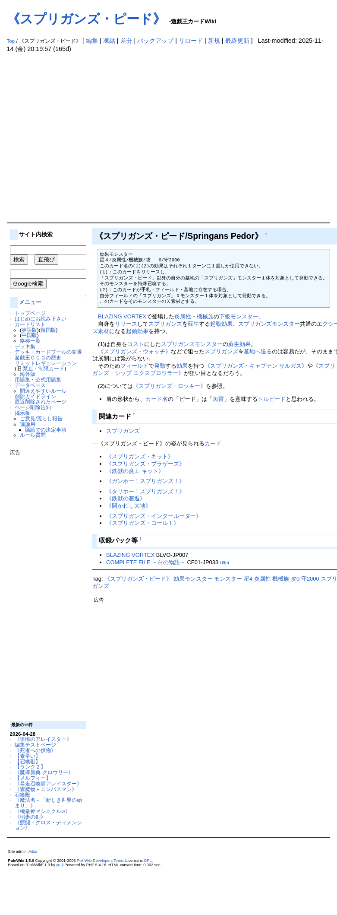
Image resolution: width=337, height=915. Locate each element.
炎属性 (182, 316)
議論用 (27, 424)
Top (11, 41)
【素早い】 (28, 756)
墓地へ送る (258, 351)
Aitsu (32, 851)
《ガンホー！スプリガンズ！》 (145, 481)
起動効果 (221, 324)
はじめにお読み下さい (40, 318)
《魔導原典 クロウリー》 (44, 772)
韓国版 (48, 330)
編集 (92, 40)
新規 (214, 40)
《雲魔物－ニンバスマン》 (46, 789)
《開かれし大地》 (128, 505)
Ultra (224, 562)
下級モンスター (238, 316)
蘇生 (193, 324)
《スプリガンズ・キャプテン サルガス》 (256, 365)
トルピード (272, 399)
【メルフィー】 (33, 778)
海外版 (27, 374)
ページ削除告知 (33, 407)
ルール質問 (33, 435)
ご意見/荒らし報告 (41, 418)
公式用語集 (48, 379)
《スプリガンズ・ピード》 (86, 19)
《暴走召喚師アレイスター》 (48, 783)
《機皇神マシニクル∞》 (42, 811)
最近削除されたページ (40, 401)
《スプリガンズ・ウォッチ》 (134, 351)
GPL (147, 860)
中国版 (29, 335)
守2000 (310, 578)
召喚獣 (22, 794)
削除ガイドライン (35, 396)
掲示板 (22, 413)
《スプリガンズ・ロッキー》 (169, 386)
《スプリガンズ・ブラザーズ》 (145, 464)
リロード (191, 40)
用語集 (22, 379)
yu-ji (59, 865)
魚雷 (218, 399)
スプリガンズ (165, 324)
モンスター (286, 324)
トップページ (30, 313)
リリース (126, 324)
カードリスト (30, 324)
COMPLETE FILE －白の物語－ (146, 562)
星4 (248, 578)
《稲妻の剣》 (30, 817)
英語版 (29, 330)
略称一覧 (30, 340)
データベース (30, 385)
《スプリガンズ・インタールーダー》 (154, 516)
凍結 (109, 40)
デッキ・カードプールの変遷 (48, 352)
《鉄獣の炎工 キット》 (135, 471)
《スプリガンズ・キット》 (139, 456)
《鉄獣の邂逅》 (125, 498)
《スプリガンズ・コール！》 (142, 523)
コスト (135, 344)
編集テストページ (35, 744)
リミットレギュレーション (46, 363)
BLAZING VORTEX (122, 316)
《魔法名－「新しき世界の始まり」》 (48, 802)
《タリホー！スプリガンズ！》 (145, 491)
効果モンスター (193, 578)
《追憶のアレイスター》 (43, 739)
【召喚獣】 (28, 761)
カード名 (156, 399)
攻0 (295, 578)
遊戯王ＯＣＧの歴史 (38, 357)
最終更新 (237, 40)
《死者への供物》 (35, 750)
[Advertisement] (81, 137)
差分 (126, 40)
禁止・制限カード (43, 368)
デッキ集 (25, 346)
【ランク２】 (30, 766)
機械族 (205, 316)
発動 (159, 365)
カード (213, 443)
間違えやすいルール (43, 391)
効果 (245, 344)
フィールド (134, 365)
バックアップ (155, 40)
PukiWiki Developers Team (100, 860)
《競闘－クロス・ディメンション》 (48, 825)
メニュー (30, 302)
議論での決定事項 (45, 429)
